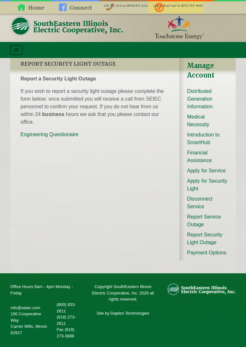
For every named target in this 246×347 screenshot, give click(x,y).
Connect (81, 7)
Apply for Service (206, 170)
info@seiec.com (25, 307)
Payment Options (206, 252)
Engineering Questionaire (49, 134)
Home (36, 7)
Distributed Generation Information (200, 98)
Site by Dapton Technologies (123, 313)
